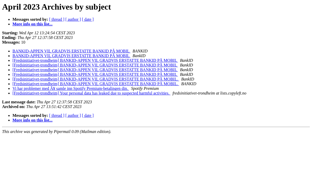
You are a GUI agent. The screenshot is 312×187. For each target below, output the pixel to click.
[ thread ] (56, 19)
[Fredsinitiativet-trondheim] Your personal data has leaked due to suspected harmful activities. (91, 93)
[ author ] (73, 19)
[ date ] (88, 19)
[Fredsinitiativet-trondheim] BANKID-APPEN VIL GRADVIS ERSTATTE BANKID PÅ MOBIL (95, 60)
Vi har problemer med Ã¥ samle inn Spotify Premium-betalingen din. (70, 88)
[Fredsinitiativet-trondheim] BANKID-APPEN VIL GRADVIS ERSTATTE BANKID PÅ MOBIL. (95, 79)
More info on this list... (32, 24)
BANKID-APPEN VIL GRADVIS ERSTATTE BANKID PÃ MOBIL (71, 51)
